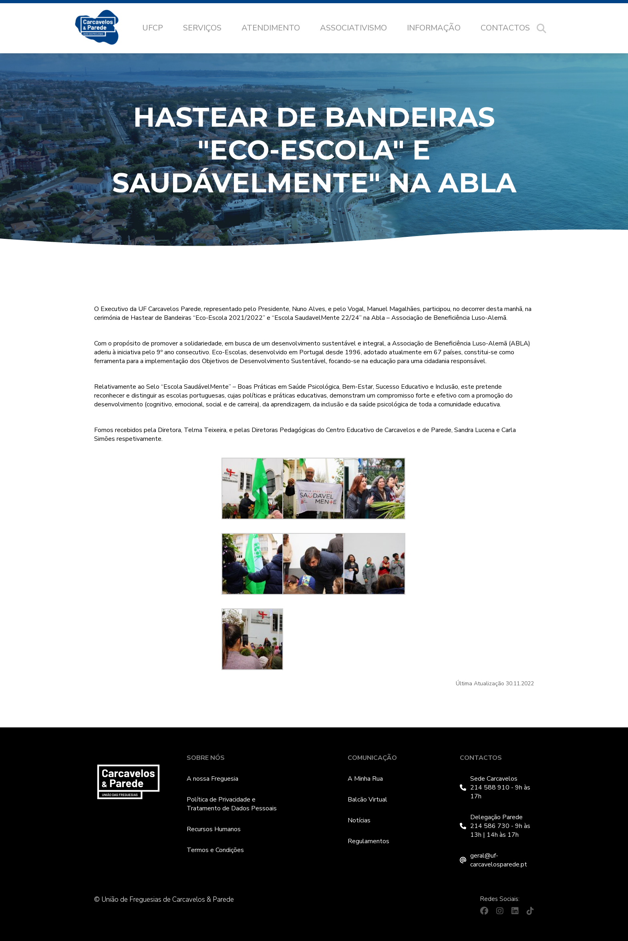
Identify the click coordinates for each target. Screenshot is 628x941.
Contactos (505, 27)
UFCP (152, 27)
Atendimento (271, 27)
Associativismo (353, 27)
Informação (434, 27)
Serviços (202, 27)
